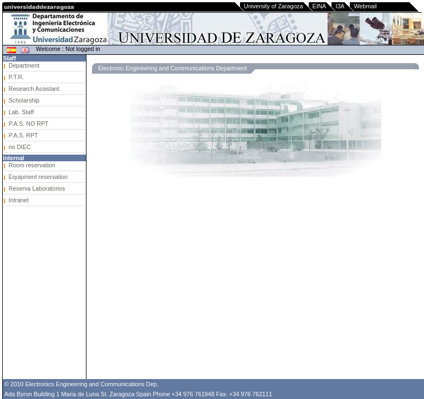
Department (24, 65)
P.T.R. (16, 77)
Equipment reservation (38, 176)
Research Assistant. (35, 88)
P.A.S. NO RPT (29, 123)
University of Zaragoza (273, 6)
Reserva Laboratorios (37, 188)
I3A (339, 6)
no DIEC (20, 147)
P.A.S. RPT (23, 135)
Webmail (365, 6)
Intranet (19, 200)
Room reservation (32, 165)
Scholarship (24, 100)
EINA (319, 6)
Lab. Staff (21, 112)
